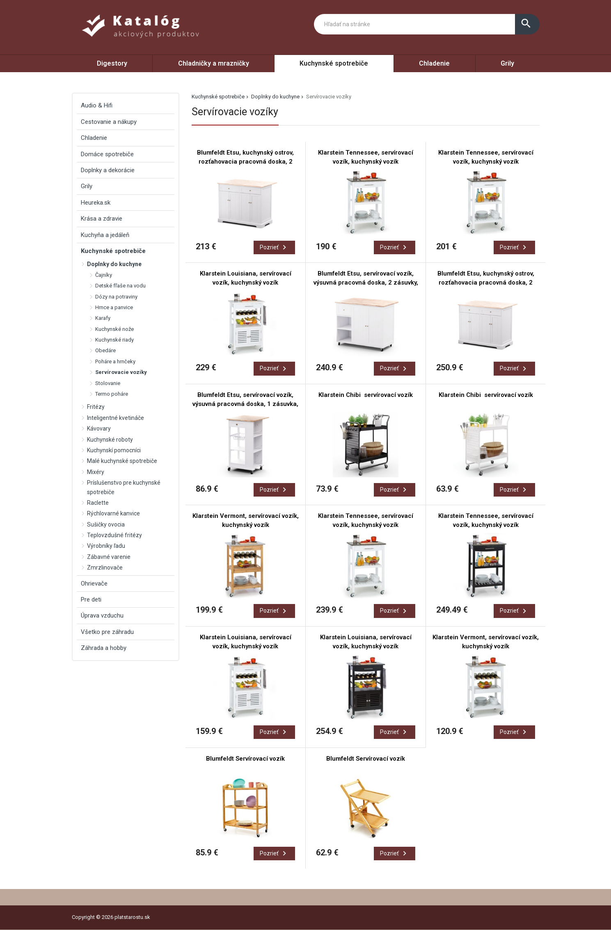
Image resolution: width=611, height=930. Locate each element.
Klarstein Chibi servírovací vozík (365, 395)
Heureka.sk (95, 202)
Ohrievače (94, 583)
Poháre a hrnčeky (115, 361)
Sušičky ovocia (106, 524)
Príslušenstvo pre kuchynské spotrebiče (123, 487)
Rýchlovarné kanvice (113, 513)
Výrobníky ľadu (106, 545)
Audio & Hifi (96, 105)
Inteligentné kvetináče (115, 418)
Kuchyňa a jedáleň (105, 235)
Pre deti (91, 599)
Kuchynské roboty (110, 439)
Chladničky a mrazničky (213, 63)
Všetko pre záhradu (107, 632)
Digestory (112, 63)
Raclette (98, 502)
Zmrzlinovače (105, 567)
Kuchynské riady (114, 340)
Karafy (102, 318)
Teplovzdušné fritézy (114, 535)
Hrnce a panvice (114, 307)
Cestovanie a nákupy (109, 121)
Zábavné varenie (108, 557)
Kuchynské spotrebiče (334, 63)
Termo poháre (111, 394)
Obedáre (105, 350)
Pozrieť (274, 247)
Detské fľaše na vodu (120, 286)
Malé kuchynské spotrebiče (122, 461)
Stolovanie (107, 383)
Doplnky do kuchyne (275, 96)
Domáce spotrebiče (107, 154)
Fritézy (96, 406)
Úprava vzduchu (102, 615)
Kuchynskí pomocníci (114, 450)
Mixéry (95, 472)
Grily (507, 63)
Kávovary (99, 428)
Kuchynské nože (114, 329)
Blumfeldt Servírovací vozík (245, 758)
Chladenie (434, 63)
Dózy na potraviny (116, 297)
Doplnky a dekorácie (108, 170)
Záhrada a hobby (103, 648)
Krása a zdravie (101, 218)
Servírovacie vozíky (121, 372)
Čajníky (103, 275)
